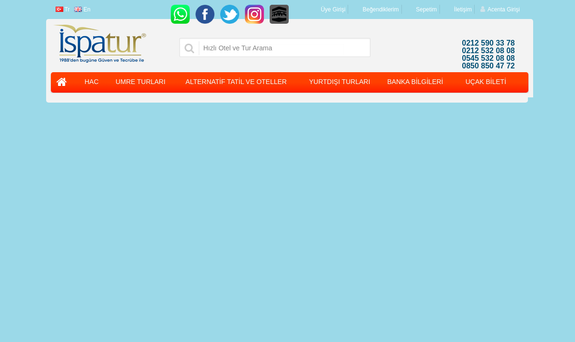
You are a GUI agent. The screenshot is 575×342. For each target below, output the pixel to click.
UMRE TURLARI (141, 82)
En (82, 9)
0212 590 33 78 (488, 43)
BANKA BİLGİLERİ (415, 82)
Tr (63, 9)
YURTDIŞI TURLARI (339, 82)
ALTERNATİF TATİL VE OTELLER (236, 82)
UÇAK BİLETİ (486, 82)
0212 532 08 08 (488, 51)
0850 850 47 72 (488, 66)
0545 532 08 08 (488, 58)
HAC (92, 82)
